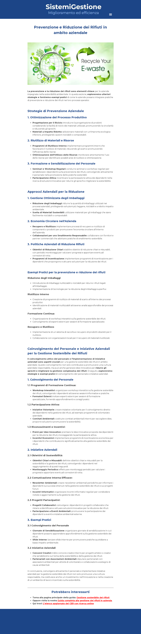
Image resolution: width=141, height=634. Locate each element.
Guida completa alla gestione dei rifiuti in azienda (85, 600)
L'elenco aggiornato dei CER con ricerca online (68, 603)
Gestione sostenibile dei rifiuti (93, 597)
